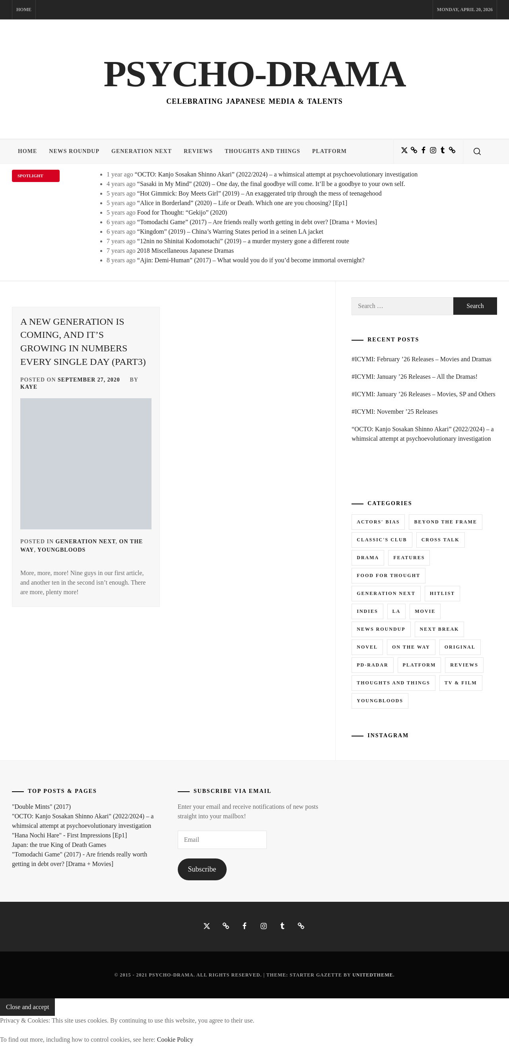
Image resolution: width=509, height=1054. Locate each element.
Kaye (28, 387)
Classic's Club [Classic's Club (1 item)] (382, 539)
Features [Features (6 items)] (409, 557)
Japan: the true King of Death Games (59, 844)
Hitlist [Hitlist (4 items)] (442, 593)
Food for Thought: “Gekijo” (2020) (182, 212)
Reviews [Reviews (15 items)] (464, 665)
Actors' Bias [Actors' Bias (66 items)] (378, 522)
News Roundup (74, 151)
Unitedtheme (372, 975)
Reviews (198, 151)
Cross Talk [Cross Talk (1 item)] (441, 539)
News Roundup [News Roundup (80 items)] (381, 629)
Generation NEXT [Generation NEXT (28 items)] (386, 593)
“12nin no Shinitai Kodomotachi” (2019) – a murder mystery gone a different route (243, 241)
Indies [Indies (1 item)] (367, 611)
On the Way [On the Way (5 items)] (411, 647)
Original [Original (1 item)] (460, 647)
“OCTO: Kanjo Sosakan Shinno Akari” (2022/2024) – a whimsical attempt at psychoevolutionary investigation (276, 174)
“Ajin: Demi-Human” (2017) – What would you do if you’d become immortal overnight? (251, 260)
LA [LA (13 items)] (396, 611)
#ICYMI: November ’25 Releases (394, 411)
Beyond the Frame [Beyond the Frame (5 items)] (445, 522)
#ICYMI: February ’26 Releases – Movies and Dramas (421, 359)
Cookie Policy (175, 1039)
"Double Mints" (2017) (41, 806)
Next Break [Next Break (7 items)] (439, 629)
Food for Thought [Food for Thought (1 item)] (388, 575)
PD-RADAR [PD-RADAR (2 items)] (372, 665)
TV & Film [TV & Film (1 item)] (461, 683)
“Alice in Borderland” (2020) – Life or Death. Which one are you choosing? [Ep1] (242, 203)
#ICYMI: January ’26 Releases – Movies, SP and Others (423, 394)
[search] (477, 151)
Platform (329, 151)
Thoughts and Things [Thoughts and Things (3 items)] (393, 683)
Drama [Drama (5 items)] (368, 557)
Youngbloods (61, 550)
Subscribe (202, 869)
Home (23, 9)
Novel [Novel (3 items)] (367, 647)
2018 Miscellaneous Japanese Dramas (185, 250)
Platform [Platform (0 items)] (419, 665)
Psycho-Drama (254, 73)
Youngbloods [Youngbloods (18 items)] (380, 700)
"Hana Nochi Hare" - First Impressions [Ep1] (69, 835)
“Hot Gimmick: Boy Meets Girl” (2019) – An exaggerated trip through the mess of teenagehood (259, 193)
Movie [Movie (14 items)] (425, 611)
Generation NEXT (141, 151)
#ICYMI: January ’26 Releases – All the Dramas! (415, 376)
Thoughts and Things (262, 151)
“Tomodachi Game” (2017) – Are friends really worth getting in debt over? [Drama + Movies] (257, 222)
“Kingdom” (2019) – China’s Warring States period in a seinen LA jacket (230, 231)
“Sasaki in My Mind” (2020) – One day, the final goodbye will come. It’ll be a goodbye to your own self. (271, 183)
